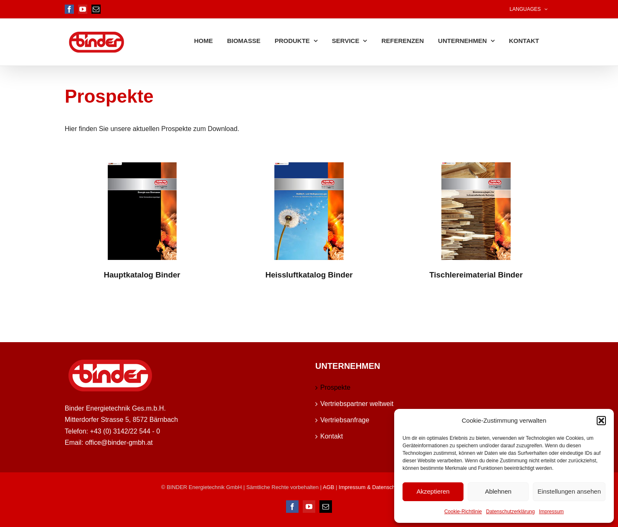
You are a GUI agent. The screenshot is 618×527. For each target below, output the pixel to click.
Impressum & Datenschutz (370, 487)
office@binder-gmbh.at (119, 442)
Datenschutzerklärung (510, 511)
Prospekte (335, 387)
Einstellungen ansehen (569, 491)
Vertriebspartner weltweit (356, 403)
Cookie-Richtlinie (463, 511)
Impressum (551, 511)
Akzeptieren (432, 491)
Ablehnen (498, 491)
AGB (329, 487)
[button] (601, 420)
